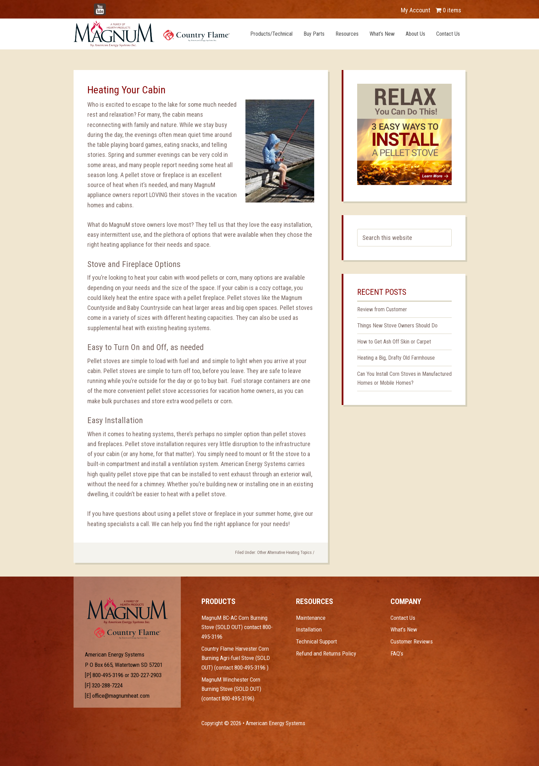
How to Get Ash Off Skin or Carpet (394, 341)
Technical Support (316, 641)
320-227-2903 (146, 675)
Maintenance (311, 617)
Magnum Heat (152, 33)
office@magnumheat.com (121, 695)
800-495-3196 (107, 675)
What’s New (403, 629)
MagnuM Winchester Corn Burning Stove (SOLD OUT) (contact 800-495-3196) (231, 689)
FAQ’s (396, 653)
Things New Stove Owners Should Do (397, 325)
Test (127, 610)
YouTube (110, 6)
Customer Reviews (411, 641)
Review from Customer (382, 309)
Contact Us (402, 617)
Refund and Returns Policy (326, 653)
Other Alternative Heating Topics (284, 552)
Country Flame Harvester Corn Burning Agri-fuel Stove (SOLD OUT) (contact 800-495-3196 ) (235, 658)
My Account (415, 10)
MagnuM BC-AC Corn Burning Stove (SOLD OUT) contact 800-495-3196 (237, 627)
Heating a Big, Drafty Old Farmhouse (396, 358)
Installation (309, 629)
